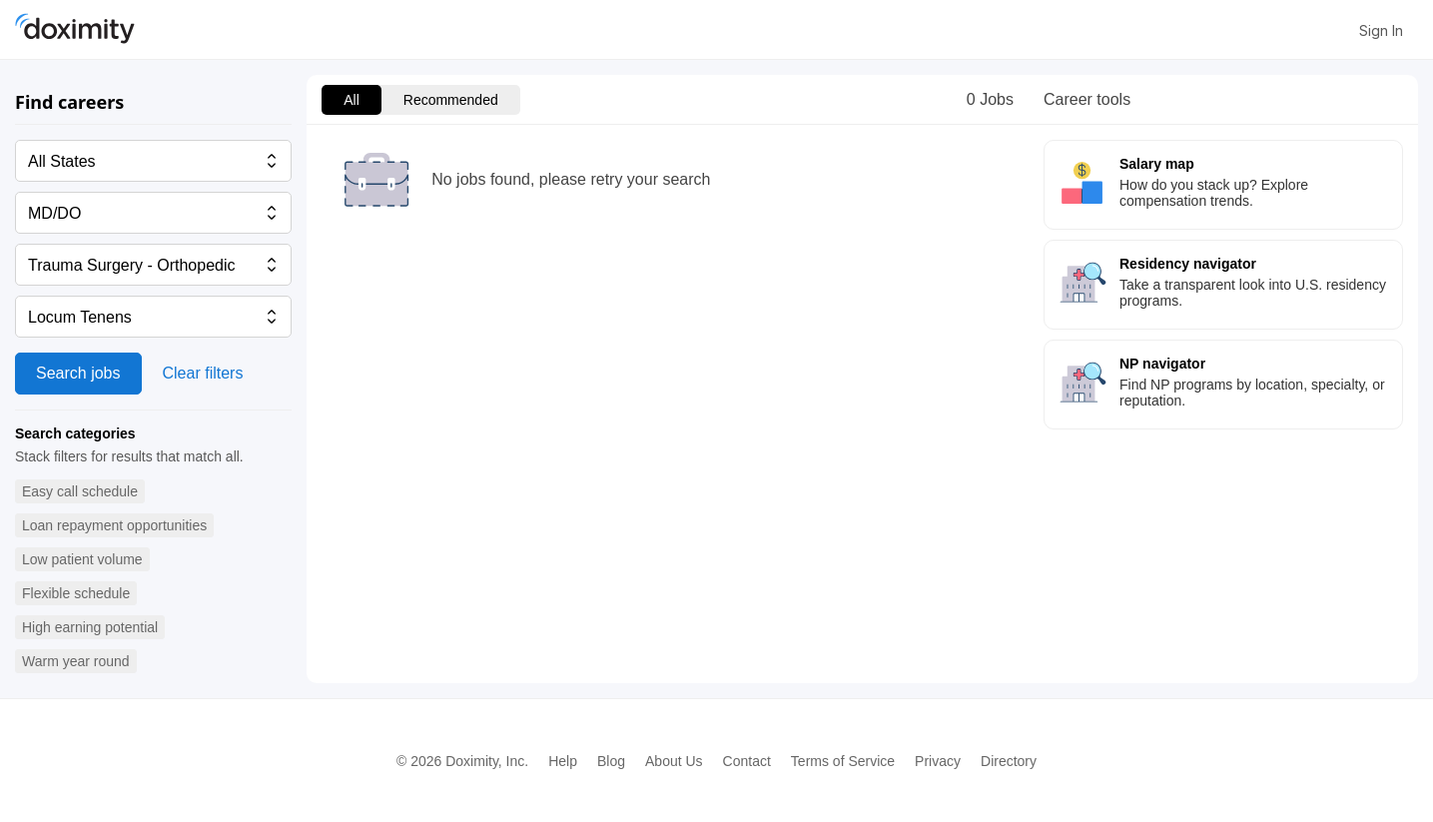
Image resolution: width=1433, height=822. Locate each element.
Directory (1009, 761)
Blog (611, 761)
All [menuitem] (351, 100)
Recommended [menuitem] (450, 100)
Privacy (938, 761)
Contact (747, 761)
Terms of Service (843, 761)
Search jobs (78, 373)
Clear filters (203, 373)
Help (562, 761)
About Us (674, 761)
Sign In (1381, 30)
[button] (80, 491)
